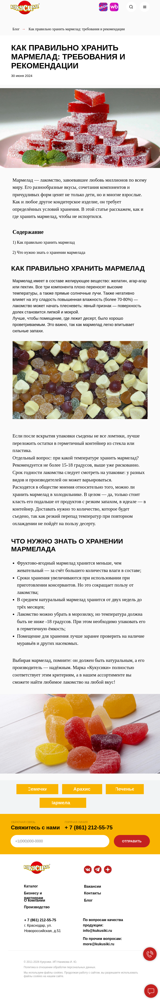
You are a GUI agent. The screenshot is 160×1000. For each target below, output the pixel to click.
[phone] (60, 841)
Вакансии (92, 886)
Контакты (92, 893)
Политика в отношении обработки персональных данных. (60, 967)
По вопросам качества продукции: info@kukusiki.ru (103, 925)
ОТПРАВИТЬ (132, 841)
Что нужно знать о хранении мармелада (51, 252)
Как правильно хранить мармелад (46, 242)
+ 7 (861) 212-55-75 (89, 827)
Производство (37, 907)
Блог (16, 29)
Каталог (31, 886)
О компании (34, 900)
